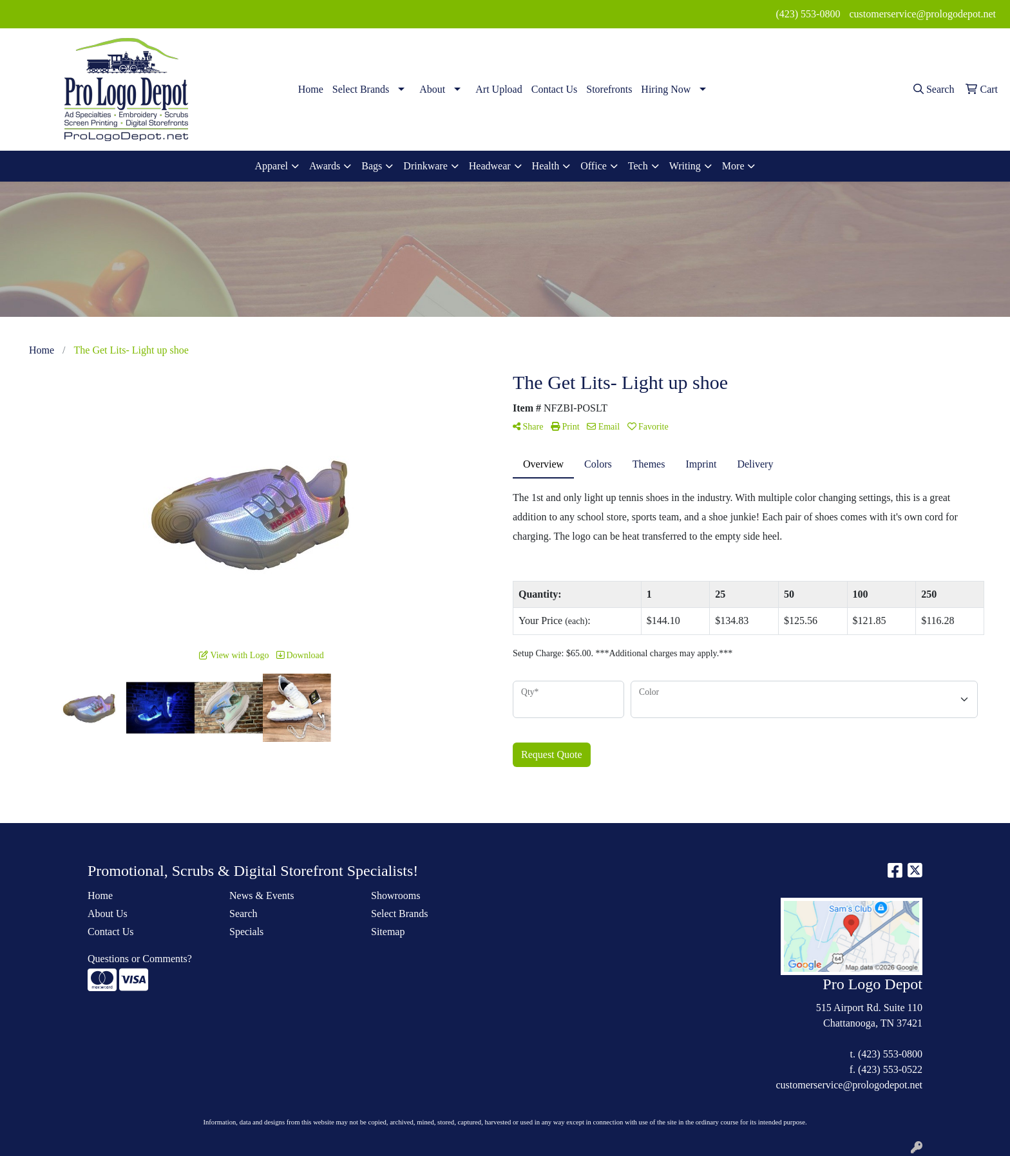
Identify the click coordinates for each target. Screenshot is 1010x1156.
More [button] (733, 165)
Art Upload (498, 89)
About (432, 89)
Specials (246, 931)
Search (243, 913)
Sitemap (388, 931)
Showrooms (395, 895)
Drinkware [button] (425, 165)
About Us (108, 913)
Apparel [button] (272, 165)
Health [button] (546, 165)
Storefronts (609, 89)
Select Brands (360, 89)
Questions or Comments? (140, 958)
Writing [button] (685, 165)
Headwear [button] (490, 165)
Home (310, 89)
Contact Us (554, 89)
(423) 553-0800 (808, 13)
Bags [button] (371, 165)
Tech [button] (638, 165)
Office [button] (593, 165)
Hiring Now (666, 89)
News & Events (261, 895)
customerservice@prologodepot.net (922, 13)
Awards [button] (324, 165)
